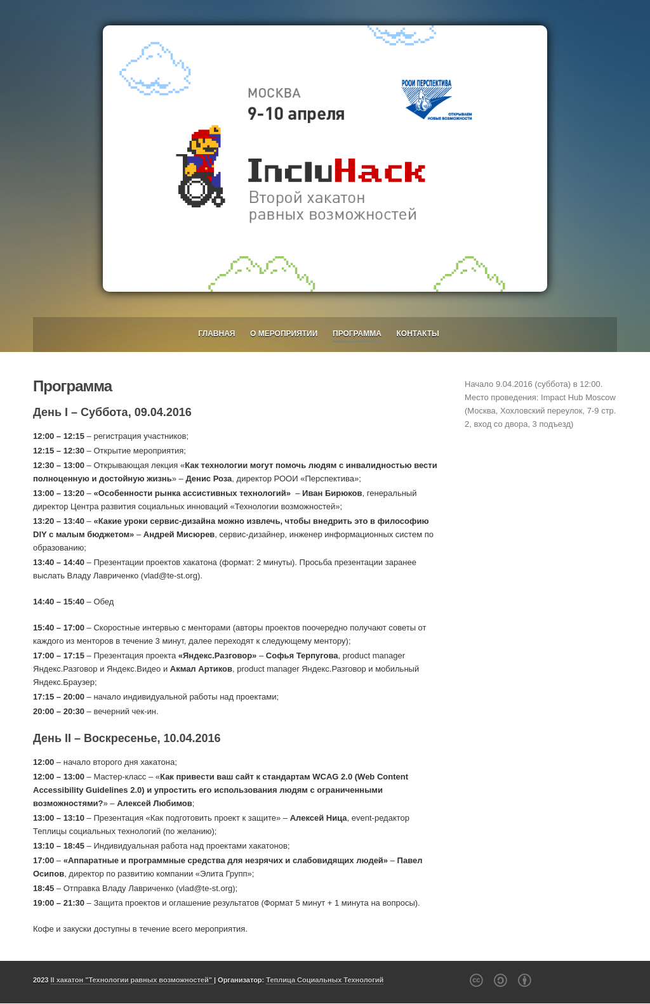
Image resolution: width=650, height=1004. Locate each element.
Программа (357, 333)
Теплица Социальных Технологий (324, 980)
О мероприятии (283, 333)
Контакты (418, 333)
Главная (216, 333)
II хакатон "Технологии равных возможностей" (132, 980)
